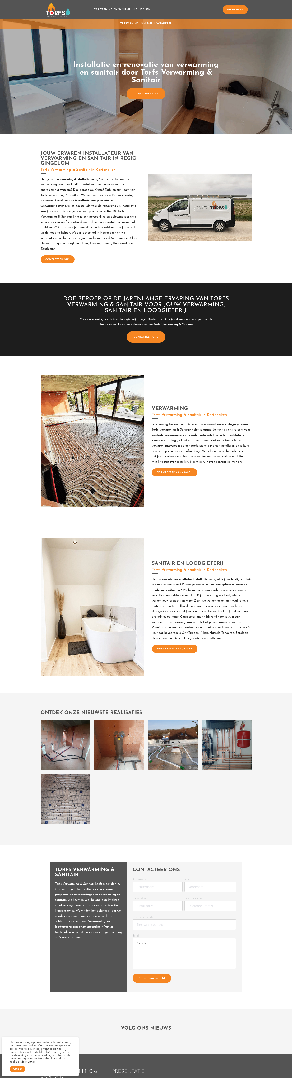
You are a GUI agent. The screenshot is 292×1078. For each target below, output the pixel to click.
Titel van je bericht (143, 917)
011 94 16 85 (235, 9)
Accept (17, 1068)
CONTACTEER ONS (146, 94)
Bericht (137, 935)
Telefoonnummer (193, 898)
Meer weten (27, 1062)
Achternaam (140, 879)
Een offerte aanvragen (175, 472)
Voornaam (190, 879)
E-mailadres (139, 898)
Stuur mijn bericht (152, 978)
